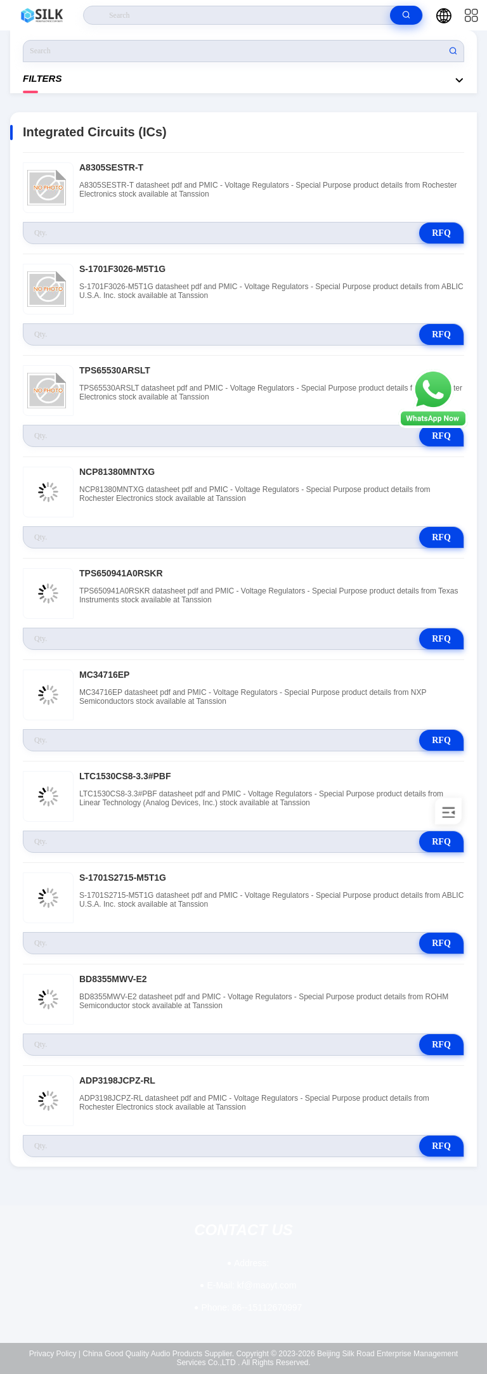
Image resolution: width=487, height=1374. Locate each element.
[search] (406, 15)
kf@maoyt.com (251, 1285)
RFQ (441, 233)
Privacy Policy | (55, 1353)
